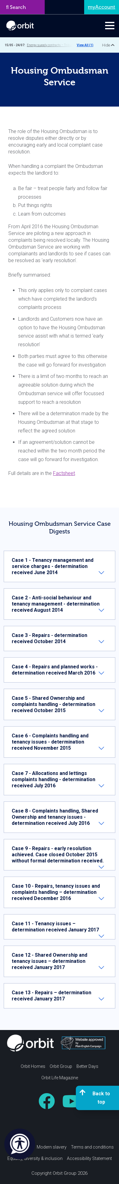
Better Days (87, 1066)
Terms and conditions (92, 1147)
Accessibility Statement (89, 1158)
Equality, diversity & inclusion (35, 1158)
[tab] (59, 566)
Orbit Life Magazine (59, 1077)
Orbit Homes (33, 1066)
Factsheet (64, 473)
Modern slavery (52, 1147)
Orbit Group (61, 1066)
